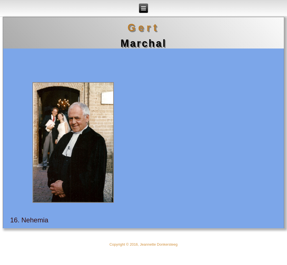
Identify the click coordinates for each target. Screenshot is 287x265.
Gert (143, 27)
